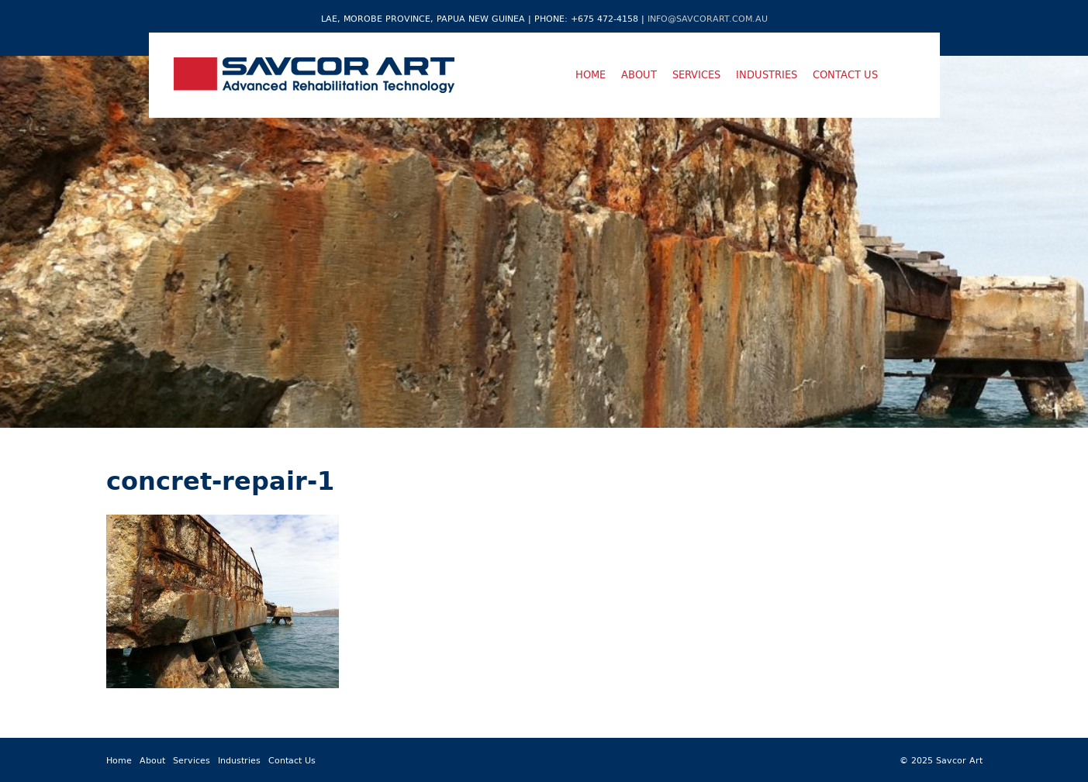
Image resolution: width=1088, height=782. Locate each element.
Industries (766, 74)
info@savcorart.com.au (708, 18)
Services (696, 74)
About (639, 74)
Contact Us (845, 74)
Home (590, 74)
